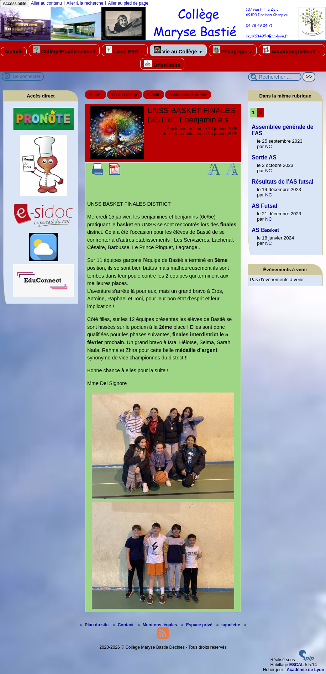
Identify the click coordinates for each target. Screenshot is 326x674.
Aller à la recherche (85, 3)
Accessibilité (14, 3)
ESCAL (296, 664)
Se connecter (27, 76)
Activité (154, 94)
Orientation (162, 64)
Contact (124, 624)
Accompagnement (292, 50)
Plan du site (95, 624)
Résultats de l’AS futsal (282, 182)
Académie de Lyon (305, 669)
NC (268, 146)
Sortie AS (264, 157)
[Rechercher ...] (274, 77)
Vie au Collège (178, 50)
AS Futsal (264, 206)
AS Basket (265, 230)
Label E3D (124, 50)
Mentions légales (158, 624)
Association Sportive (188, 94)
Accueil (14, 51)
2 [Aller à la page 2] (260, 112)
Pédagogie (233, 50)
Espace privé (197, 624)
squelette (228, 624)
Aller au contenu (46, 3)
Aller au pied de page (128, 3)
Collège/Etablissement (64, 50)
